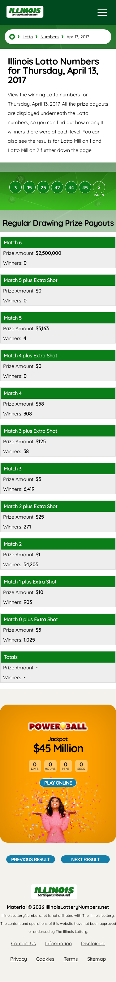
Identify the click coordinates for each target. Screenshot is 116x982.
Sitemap (96, 959)
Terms (71, 959)
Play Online (58, 783)
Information (58, 943)
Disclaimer (93, 943)
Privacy (18, 959)
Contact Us (23, 943)
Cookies (45, 959)
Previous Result (30, 859)
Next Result (85, 859)
